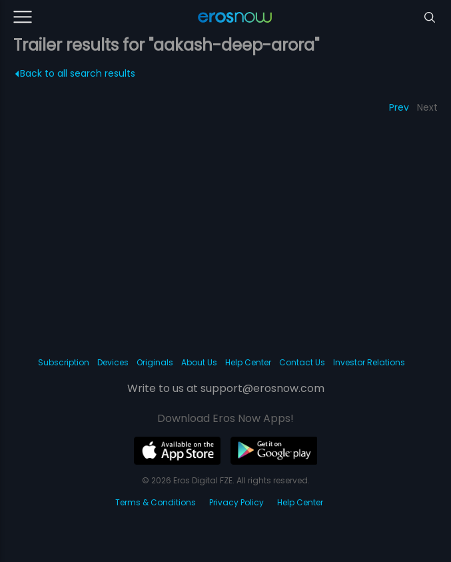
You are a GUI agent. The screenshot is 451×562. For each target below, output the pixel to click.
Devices (113, 362)
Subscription (63, 362)
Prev (399, 107)
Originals (155, 362)
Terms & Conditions (155, 502)
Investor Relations (369, 362)
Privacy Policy (236, 502)
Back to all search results (75, 73)
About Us (199, 362)
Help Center (248, 362)
